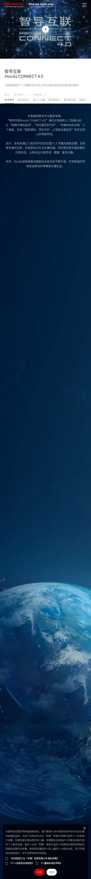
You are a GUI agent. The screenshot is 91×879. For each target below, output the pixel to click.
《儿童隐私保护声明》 (51, 863)
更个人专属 (39, 101)
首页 (7, 96)
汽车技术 (39, 96)
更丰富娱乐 (54, 101)
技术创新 (20, 96)
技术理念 (9, 101)
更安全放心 (24, 101)
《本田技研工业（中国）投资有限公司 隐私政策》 (34, 858)
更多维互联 (70, 101)
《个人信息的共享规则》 (22, 863)
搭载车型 (84, 101)
